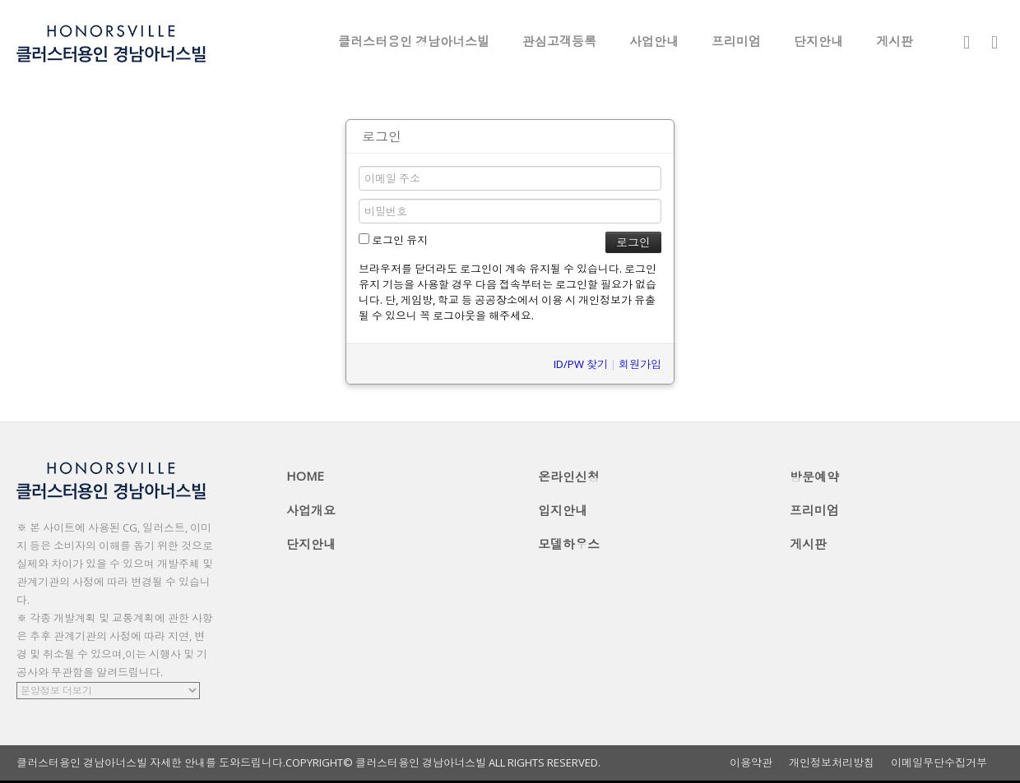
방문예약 (814, 476)
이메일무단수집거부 (939, 763)
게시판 (894, 41)
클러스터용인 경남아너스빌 (413, 41)
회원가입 (640, 364)
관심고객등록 (559, 41)
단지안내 (818, 41)
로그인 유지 (393, 240)
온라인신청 (569, 476)
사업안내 (654, 41)
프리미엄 (736, 41)
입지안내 (562, 510)
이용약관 (751, 763)
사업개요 (311, 510)
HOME (305, 475)
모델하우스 (569, 544)
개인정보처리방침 (831, 763)
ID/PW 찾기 (581, 364)
